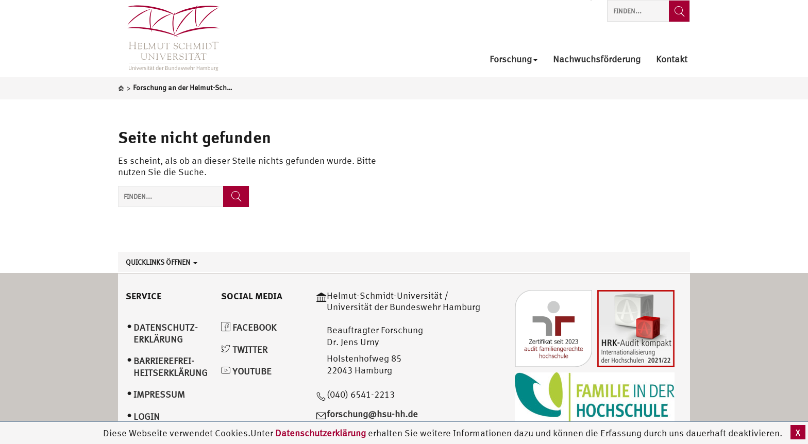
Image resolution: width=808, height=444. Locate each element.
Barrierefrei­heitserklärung (170, 366)
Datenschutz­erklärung (165, 333)
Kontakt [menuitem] (671, 59)
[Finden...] (679, 11)
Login (146, 416)
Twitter (244, 349)
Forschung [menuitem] (513, 59)
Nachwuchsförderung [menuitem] (597, 59)
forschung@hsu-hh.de (372, 413)
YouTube (246, 371)
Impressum (159, 394)
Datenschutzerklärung (320, 433)
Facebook (248, 327)
